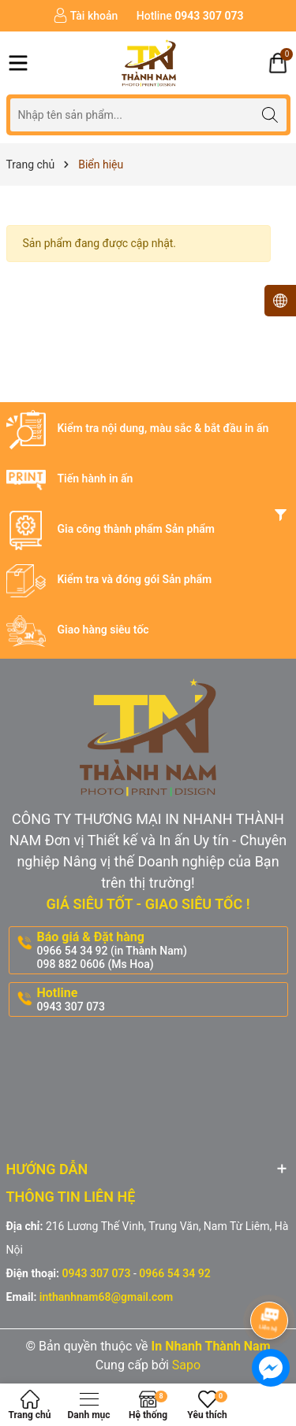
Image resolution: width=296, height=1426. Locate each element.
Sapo (186, 1365)
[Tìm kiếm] (270, 114)
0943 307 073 (96, 1273)
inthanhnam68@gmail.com (106, 1297)
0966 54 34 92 (174, 1273)
